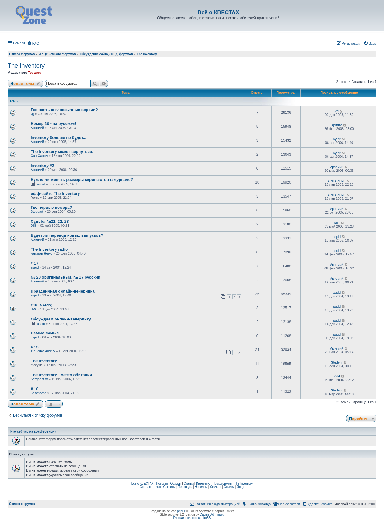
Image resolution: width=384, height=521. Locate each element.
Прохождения (222, 483)
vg (32, 114)
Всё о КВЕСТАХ (142, 483)
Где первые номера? (51, 207)
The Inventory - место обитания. (62, 375)
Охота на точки (150, 487)
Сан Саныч (39, 155)
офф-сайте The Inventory (55, 193)
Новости (162, 483)
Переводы (185, 487)
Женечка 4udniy (43, 351)
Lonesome (38, 393)
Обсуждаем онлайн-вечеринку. (61, 319)
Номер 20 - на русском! (53, 123)
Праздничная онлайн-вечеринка (63, 291)
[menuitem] (33, 43)
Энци (240, 487)
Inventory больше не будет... (58, 137)
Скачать (215, 487)
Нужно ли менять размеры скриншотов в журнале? (82, 179)
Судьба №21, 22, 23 (50, 221)
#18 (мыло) (41, 305)
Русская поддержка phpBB (192, 517)
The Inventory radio (49, 249)
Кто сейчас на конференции (33, 431)
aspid (41, 184)
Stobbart (37, 211)
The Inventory (26, 65)
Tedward (34, 72)
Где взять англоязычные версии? (64, 109)
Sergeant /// (39, 379)
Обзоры (175, 483)
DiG (33, 225)
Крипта (336, 125)
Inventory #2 (42, 165)
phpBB (181, 511)
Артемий (37, 128)
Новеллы (201, 487)
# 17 (35, 263)
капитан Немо (41, 253)
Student (336, 362)
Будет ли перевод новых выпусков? (67, 235)
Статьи (189, 483)
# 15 (35, 347)
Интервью (203, 483)
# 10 (35, 389)
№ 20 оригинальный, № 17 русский (65, 277)
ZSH (336, 376)
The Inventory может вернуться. (62, 151)
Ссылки (229, 487)
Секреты (169, 487)
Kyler (337, 139)
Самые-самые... (46, 333)
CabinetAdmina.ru (212, 514)
